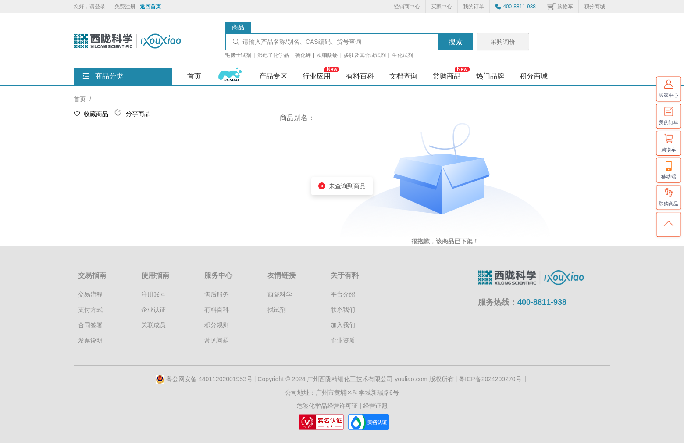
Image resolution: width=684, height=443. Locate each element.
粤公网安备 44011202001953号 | (206, 378)
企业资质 (343, 340)
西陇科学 (279, 294)
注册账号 (153, 294)
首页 (194, 76)
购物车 (565, 7)
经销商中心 (407, 7)
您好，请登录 (89, 7)
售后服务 (216, 294)
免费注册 (124, 7)
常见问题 (216, 340)
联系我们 (343, 309)
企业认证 (153, 309)
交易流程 (90, 294)
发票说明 (90, 340)
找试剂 (276, 309)
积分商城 (594, 7)
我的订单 (473, 7)
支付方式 (90, 309)
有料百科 (216, 309)
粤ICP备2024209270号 (490, 378)
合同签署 (90, 325)
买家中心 (441, 7)
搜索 (456, 42)
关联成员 (153, 325)
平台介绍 (343, 294)
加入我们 (343, 325)
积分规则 (216, 325)
